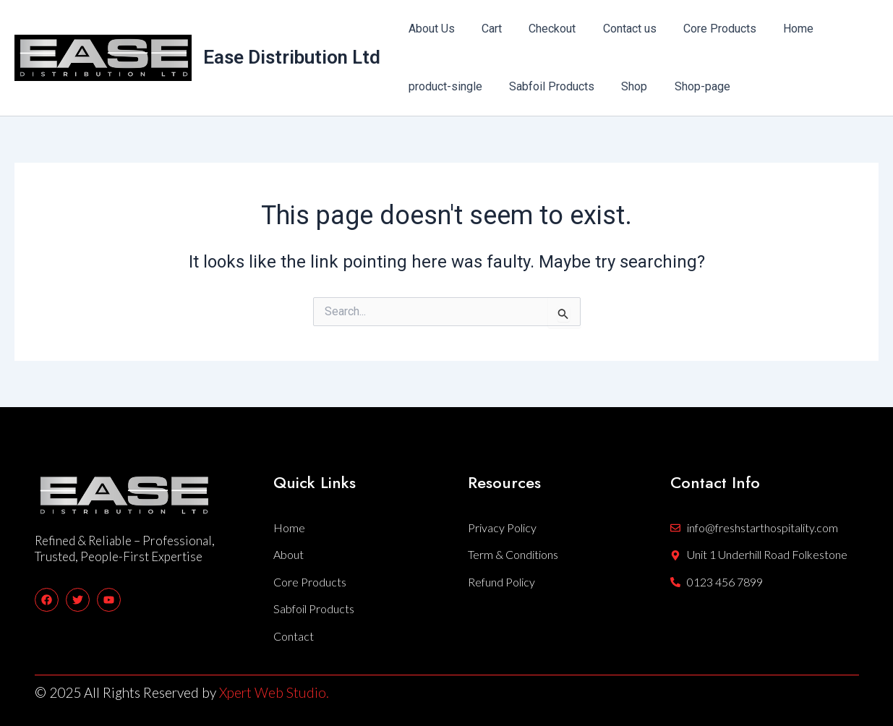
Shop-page (689, 86)
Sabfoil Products (546, 86)
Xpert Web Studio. (274, 692)
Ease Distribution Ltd (291, 57)
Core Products (702, 28)
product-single (443, 86)
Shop (625, 86)
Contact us (616, 28)
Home (777, 28)
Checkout (542, 28)
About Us (429, 28)
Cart (486, 28)
